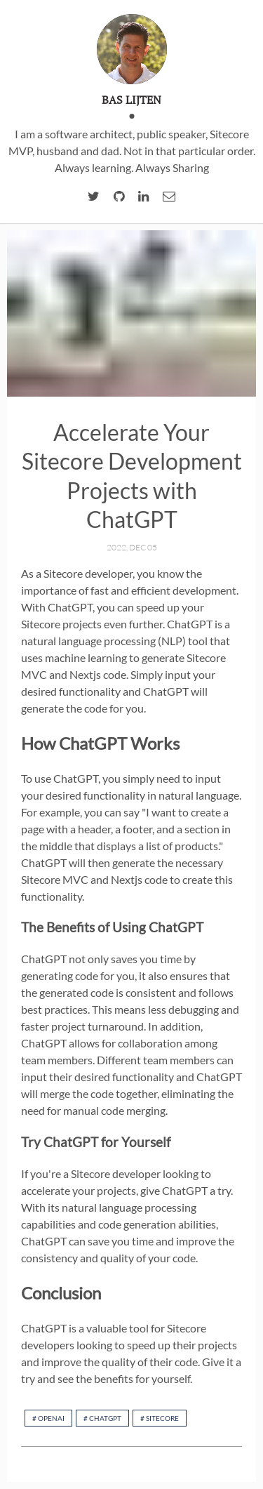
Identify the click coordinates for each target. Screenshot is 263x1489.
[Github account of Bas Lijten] (119, 196)
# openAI (48, 1418)
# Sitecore (159, 1418)
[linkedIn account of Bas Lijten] (143, 196)
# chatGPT (102, 1418)
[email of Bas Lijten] (169, 196)
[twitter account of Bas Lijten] (93, 196)
